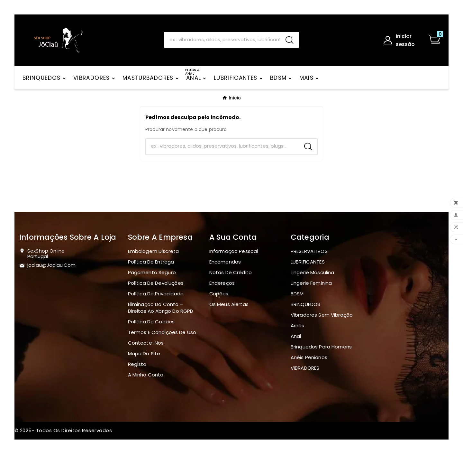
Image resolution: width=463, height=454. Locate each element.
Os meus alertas (229, 304)
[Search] (222, 39)
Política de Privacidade (156, 293)
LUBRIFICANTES (308, 261)
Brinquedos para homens (321, 346)
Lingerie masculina (312, 272)
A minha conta (146, 374)
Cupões (219, 293)
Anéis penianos (309, 357)
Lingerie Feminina (311, 283)
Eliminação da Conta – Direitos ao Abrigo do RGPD (161, 307)
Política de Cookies (151, 321)
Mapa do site (144, 353)
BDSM (297, 293)
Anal (296, 336)
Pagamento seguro (152, 272)
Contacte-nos (146, 342)
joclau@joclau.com (51, 265)
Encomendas (225, 261)
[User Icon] (402, 40)
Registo (137, 364)
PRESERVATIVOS (309, 251)
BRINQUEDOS (306, 304)
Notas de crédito (230, 272)
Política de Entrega (151, 261)
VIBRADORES (305, 368)
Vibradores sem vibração (322, 314)
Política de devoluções (156, 283)
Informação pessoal (233, 251)
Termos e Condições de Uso (162, 332)
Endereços (222, 283)
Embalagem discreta (153, 251)
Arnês (297, 325)
